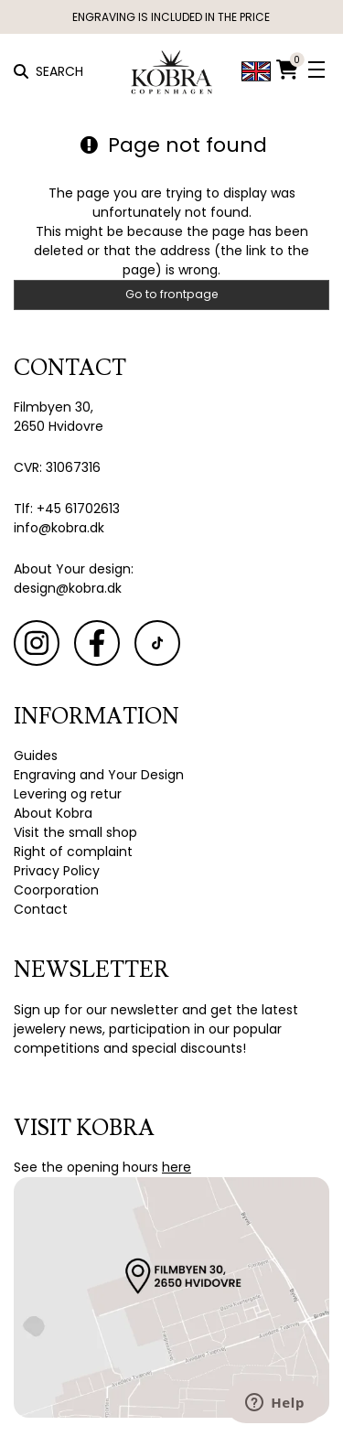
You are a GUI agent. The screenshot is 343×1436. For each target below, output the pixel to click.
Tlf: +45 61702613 (67, 508)
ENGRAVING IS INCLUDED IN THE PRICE (172, 17)
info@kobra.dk (59, 528)
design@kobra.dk (68, 588)
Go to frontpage (172, 294)
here (176, 1167)
